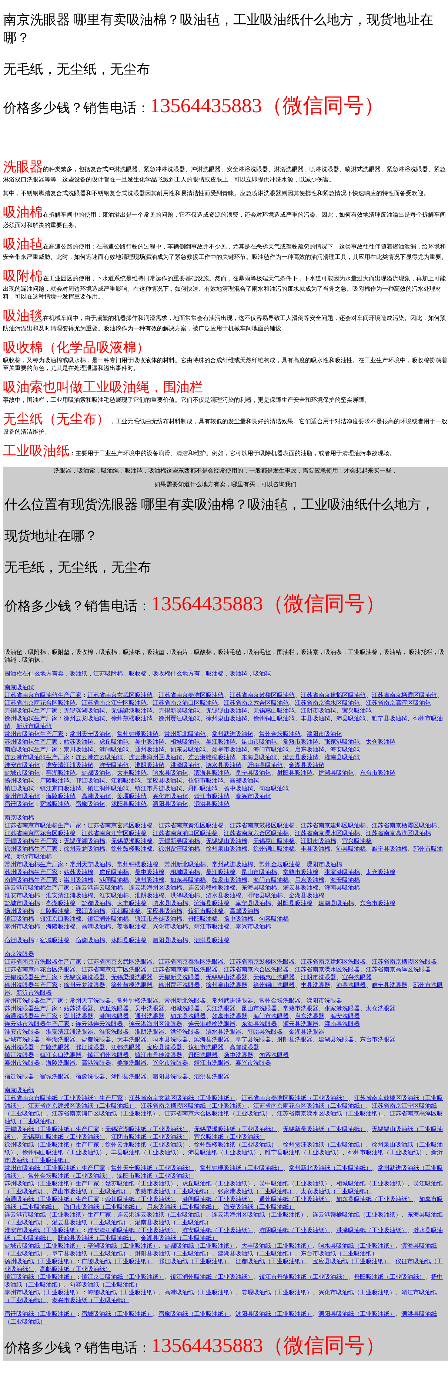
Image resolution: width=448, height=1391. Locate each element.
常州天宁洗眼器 (90, 1000)
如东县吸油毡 (188, 749)
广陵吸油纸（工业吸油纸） (117, 1261)
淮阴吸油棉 (149, 895)
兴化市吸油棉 (170, 926)
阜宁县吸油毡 (253, 773)
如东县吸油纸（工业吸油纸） (374, 1199)
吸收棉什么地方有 (176, 673)
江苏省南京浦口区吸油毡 (185, 703)
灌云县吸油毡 (300, 757)
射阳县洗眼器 (294, 1039)
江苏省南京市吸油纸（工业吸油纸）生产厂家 (63, 1098)
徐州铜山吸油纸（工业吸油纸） (63, 1152)
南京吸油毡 (19, 687)
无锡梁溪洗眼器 (132, 977)
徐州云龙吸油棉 (84, 848)
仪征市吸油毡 (206, 780)
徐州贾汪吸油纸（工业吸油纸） (324, 1144)
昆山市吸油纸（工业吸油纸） (90, 1191)
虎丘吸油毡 (114, 741)
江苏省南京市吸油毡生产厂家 (42, 695)
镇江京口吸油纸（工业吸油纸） (122, 1277)
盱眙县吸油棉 (265, 895)
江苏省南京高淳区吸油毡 (398, 703)
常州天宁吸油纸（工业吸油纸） (152, 1168)
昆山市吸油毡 (259, 741)
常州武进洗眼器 (232, 1000)
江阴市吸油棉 (318, 841)
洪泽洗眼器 (185, 1031)
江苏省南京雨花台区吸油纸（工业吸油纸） (309, 1106)
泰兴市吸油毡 (253, 796)
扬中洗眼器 (238, 1055)
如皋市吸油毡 (229, 749)
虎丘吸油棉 (114, 872)
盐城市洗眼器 (22, 1039)
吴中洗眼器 (149, 1008)
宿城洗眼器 (55, 1076)
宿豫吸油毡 (90, 804)
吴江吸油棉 (220, 872)
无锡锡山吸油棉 (226, 841)
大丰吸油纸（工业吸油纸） (276, 1245)
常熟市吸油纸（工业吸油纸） (173, 1191)
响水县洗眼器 (170, 1039)
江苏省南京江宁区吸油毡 (114, 703)
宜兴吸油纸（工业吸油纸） (229, 1137)
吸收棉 (138, 673)
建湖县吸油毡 (336, 773)
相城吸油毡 (185, 741)
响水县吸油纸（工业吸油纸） (356, 1245)
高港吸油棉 (96, 926)
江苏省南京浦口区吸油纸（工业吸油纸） (105, 1113)
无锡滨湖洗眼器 (84, 977)
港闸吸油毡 (114, 749)
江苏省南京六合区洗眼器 (256, 969)
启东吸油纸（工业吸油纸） (182, 1207)
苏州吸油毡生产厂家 (31, 741)
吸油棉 (215, 673)
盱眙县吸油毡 (265, 765)
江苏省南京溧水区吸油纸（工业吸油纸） (330, 1113)
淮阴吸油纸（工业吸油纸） (294, 1230)
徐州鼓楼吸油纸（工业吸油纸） (235, 1144)
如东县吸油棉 (188, 880)
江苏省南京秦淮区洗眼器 (191, 961)
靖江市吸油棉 (212, 926)
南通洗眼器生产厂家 (31, 1016)
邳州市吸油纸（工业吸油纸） (386, 1152)
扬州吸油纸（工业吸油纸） (40, 1261)
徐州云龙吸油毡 (84, 718)
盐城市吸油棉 (22, 903)
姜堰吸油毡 (132, 796)
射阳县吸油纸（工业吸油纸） (173, 1253)
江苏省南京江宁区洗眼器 (114, 969)
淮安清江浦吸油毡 (69, 765)
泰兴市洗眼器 (253, 1063)
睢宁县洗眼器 (389, 985)
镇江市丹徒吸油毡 (158, 788)
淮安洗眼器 (114, 1031)
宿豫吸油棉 (90, 940)
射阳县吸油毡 (294, 773)
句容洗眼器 (274, 1055)
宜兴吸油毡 (357, 710)
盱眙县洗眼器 (265, 1031)
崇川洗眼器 (78, 1016)
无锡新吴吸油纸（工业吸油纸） (324, 1129)
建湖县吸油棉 (336, 903)
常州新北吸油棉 (185, 864)
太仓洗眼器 (380, 1008)
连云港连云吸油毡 (99, 757)
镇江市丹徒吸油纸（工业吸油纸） (303, 1277)
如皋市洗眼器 (229, 1016)
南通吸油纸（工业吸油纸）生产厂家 (51, 1199)
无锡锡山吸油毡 (226, 710)
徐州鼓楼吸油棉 (132, 848)
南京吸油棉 (19, 817)
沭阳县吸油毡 (129, 804)
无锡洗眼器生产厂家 (31, 977)
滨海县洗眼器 (212, 1039)
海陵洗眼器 (61, 1063)
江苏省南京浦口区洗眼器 (185, 969)
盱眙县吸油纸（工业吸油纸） (96, 1238)
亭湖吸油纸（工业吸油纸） (122, 1245)
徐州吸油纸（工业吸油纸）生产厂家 (51, 1144)
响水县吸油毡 (170, 773)
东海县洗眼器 (259, 1024)
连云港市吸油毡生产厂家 (37, 757)
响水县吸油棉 (170, 903)
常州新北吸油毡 (185, 734)
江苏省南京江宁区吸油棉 (114, 833)
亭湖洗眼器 (61, 1039)
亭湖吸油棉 (61, 903)
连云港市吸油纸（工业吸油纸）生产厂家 (57, 1214)
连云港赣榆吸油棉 (211, 887)
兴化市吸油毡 (170, 796)
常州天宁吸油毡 (90, 734)
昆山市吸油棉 (259, 872)
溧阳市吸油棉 (324, 864)
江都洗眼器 (126, 1047)
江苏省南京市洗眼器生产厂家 (42, 961)
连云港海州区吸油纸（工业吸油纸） (259, 1214)
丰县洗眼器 (315, 985)
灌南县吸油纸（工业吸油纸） (173, 1222)
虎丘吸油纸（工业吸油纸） (217, 1183)
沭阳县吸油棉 (129, 940)
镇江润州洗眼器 (108, 1055)
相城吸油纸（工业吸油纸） (371, 1183)
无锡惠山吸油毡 (274, 710)
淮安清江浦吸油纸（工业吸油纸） (131, 1230)
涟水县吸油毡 (223, 765)
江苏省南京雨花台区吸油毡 (40, 703)
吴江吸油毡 (220, 741)
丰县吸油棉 (315, 848)
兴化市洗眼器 (170, 1063)
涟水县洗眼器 (223, 1031)
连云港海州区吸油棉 (155, 887)
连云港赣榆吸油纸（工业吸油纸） (356, 1214)
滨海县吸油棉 (212, 903)
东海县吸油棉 (259, 887)
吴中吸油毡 (149, 741)
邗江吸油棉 (90, 911)
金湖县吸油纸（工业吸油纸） (179, 1238)
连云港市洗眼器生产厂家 (37, 1024)
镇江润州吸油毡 (108, 788)
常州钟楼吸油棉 (137, 864)
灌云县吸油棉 (300, 887)
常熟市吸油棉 (300, 872)
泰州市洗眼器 (22, 1063)
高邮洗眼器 (244, 1047)
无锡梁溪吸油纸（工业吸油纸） (235, 1129)
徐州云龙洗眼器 (84, 985)
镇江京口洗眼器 (60, 1055)
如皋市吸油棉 (229, 880)
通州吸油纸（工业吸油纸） (294, 1199)
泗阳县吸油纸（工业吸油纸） (356, 1314)
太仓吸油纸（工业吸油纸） (336, 1191)
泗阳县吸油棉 (170, 940)
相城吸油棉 (185, 872)
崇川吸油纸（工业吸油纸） (140, 1199)
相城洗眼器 (185, 1008)
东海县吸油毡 (259, 757)
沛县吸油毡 (351, 718)
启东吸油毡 (309, 749)
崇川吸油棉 (78, 880)
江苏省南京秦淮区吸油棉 (191, 825)
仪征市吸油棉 (206, 911)
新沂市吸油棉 (34, 856)
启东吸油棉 (309, 880)
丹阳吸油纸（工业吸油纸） (389, 1277)
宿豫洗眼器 (90, 1076)
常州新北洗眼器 (185, 1000)
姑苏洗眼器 (78, 1008)
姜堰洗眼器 (132, 1063)
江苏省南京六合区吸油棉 (256, 833)
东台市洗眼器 (377, 1039)
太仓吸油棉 (380, 872)
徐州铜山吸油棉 (274, 848)
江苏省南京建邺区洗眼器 (333, 961)
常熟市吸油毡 (300, 741)
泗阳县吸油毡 (170, 804)
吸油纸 (78, 673)
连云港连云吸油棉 (99, 887)
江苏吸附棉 (108, 673)
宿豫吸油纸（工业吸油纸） (194, 1314)
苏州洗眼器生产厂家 (31, 1008)
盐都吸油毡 (96, 773)
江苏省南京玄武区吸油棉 (120, 825)
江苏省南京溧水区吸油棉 (327, 833)
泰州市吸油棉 (22, 926)
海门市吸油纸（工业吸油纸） (102, 1207)
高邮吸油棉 (244, 911)
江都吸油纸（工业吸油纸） (271, 1261)
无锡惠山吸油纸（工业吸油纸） (63, 1137)
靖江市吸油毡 (212, 796)
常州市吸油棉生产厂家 (34, 864)
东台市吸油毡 (377, 773)
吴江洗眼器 (220, 1008)
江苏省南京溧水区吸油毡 (327, 703)
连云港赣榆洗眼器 (211, 1024)
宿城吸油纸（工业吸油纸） (117, 1314)
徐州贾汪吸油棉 (179, 848)
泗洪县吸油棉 (212, 940)
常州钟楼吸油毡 (137, 734)
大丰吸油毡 (132, 773)
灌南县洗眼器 (342, 1024)
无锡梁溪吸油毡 (132, 710)
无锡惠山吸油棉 (274, 841)
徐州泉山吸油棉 (226, 848)
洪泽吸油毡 (185, 765)
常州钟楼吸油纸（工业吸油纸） (241, 1168)
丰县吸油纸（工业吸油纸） (146, 1152)
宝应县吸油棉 (164, 911)
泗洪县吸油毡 (212, 804)
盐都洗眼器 (96, 1039)
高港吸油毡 (96, 796)
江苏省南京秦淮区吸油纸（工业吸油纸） (294, 1098)
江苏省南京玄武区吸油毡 (120, 695)
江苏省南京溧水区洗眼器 (327, 969)
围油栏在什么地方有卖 (34, 673)
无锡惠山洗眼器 (274, 977)
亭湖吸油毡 (61, 773)
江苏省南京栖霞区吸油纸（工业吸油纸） (194, 1106)
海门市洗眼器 (271, 1016)
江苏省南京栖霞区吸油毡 (404, 695)
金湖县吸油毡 (306, 765)
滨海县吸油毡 (212, 773)
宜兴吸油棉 (357, 841)
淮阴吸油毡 (149, 765)
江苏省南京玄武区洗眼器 (120, 961)
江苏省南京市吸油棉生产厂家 (42, 825)
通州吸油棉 (149, 880)
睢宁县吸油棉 (389, 848)
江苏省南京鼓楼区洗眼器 (262, 961)
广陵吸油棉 (55, 911)
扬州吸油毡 (19, 780)
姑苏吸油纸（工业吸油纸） (140, 1183)
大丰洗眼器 (132, 1039)
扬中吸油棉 (238, 918)
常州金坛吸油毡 (280, 734)
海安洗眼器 (345, 1016)
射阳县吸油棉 (294, 903)
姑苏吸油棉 (78, 872)
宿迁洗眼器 (19, 1076)
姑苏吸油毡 (78, 741)
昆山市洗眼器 (259, 1008)
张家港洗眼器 (342, 1008)
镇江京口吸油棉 (60, 918)
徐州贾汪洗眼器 (179, 985)
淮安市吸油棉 (22, 895)
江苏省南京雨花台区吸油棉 (40, 833)
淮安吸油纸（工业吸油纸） (217, 1230)
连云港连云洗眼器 (99, 1024)
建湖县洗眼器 (336, 1039)
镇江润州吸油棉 (108, 918)
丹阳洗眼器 (203, 1055)
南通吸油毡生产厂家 (31, 749)
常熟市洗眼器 (300, 1008)
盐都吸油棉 (96, 903)
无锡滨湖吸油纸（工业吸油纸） (146, 1129)
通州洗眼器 (149, 1016)
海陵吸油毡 (61, 796)
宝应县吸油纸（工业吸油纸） (351, 1261)
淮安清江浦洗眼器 (69, 1031)
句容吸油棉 (274, 918)
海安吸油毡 (345, 749)
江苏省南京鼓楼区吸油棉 (262, 825)
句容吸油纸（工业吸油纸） (105, 1284)
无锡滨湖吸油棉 (84, 841)
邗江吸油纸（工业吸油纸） (194, 1261)
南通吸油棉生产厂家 (31, 880)
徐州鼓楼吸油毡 (132, 718)
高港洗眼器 (96, 1063)
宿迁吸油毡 (19, 804)
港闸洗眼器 (114, 1016)
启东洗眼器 (309, 1016)
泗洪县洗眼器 (212, 1076)
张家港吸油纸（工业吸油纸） (256, 1191)
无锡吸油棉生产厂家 (31, 841)
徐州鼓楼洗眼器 (132, 985)
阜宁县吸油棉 (253, 903)
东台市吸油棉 (377, 903)
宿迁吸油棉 (19, 940)
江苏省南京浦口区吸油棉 (185, 833)
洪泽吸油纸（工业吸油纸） (371, 1230)
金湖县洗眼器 (306, 1031)
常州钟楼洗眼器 (137, 1000)
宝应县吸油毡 (164, 780)
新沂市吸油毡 (34, 726)
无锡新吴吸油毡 (179, 710)
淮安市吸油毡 (22, 765)
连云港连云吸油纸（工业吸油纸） (161, 1214)
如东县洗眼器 (188, 1016)
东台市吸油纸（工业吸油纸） (339, 1253)
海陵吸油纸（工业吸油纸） (122, 1292)
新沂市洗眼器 (34, 993)
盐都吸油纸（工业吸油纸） (199, 1245)
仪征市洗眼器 (206, 1047)
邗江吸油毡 (90, 780)
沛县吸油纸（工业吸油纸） (223, 1152)
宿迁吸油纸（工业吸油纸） (40, 1314)
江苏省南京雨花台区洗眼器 (40, 969)
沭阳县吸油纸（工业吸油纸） (273, 1314)
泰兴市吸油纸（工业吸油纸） (90, 1300)
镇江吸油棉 (19, 918)
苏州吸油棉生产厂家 (31, 872)
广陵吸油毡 (55, 780)
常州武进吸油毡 (232, 734)
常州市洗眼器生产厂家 (34, 1000)
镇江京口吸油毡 (60, 788)
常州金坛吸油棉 (280, 864)
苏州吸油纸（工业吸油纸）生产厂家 (51, 1183)
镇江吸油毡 (19, 788)
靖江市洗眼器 (212, 1063)
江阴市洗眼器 (318, 977)
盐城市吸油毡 (22, 773)
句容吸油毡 (274, 788)
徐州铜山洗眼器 (274, 985)
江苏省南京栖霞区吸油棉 (404, 825)
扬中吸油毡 (238, 788)
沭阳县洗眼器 (129, 1076)
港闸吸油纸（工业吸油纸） (217, 1199)
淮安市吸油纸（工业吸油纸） (42, 1230)
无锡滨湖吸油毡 (84, 710)
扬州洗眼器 (19, 1047)
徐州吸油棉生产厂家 (31, 848)
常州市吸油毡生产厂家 (34, 734)
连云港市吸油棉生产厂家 (37, 887)
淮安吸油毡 (114, 765)
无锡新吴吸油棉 (179, 841)
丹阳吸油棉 (203, 918)
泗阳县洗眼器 (170, 1076)
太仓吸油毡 (380, 741)
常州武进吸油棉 (232, 864)
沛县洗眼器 (351, 985)
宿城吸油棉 (55, 940)
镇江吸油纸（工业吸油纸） (40, 1277)
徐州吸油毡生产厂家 (31, 718)
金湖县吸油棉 (306, 895)
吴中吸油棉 (149, 872)
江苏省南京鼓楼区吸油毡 (262, 695)
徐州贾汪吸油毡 (179, 718)
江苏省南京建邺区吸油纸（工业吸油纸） (81, 1106)
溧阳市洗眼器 (324, 1000)
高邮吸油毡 (244, 780)
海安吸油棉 (345, 880)
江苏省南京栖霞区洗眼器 (404, 961)
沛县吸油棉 (351, 848)
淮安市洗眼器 (22, 1031)
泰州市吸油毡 (22, 796)
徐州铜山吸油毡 (274, 718)
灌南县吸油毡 (342, 757)
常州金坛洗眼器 (280, 1000)
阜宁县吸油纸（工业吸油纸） (90, 1253)
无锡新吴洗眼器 (179, 977)
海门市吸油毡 (271, 749)
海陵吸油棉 (61, 926)
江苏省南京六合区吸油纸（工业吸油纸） (217, 1113)
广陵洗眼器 (55, 1047)
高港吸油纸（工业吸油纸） (199, 1292)
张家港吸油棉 (342, 872)
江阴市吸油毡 (318, 710)
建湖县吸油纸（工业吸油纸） (256, 1253)
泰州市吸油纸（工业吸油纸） (42, 1292)
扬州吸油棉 (19, 911)
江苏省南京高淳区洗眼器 (398, 969)
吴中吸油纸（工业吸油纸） (294, 1183)
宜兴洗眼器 (357, 977)
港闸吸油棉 (114, 880)
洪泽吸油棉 (185, 895)
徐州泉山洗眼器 (226, 985)
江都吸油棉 (126, 911)
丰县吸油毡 (315, 718)
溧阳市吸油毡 (324, 734)
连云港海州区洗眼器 (155, 1024)
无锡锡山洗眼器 (226, 977)
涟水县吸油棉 (223, 895)
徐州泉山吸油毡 (226, 718)
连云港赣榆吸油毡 (211, 757)
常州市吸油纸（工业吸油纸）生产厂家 (54, 1168)
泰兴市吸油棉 (253, 926)
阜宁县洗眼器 (253, 1039)
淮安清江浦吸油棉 (69, 895)
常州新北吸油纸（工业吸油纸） (330, 1168)
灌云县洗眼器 (300, 1024)
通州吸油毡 (149, 749)
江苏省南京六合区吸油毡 (256, 703)
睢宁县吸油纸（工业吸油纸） (303, 1152)
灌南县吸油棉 (342, 887)
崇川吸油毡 (78, 749)
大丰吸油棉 (132, 903)
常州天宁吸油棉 (90, 864)
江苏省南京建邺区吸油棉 (333, 825)
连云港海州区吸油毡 (155, 757)
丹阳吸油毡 (203, 788)
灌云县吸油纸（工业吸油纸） (90, 1222)
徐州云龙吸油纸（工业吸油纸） (146, 1144)
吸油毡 (238, 673)
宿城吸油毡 (55, 804)
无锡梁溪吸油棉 (132, 841)
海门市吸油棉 (271, 880)
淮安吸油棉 (114, 895)
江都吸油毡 (126, 780)
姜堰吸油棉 (132, 926)
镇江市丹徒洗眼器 (158, 1055)
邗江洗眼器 (90, 1047)
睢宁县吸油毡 (389, 718)
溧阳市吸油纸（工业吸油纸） (155, 1175)
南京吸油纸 (19, 1090)
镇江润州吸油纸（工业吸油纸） (211, 1277)
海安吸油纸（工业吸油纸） (259, 1207)
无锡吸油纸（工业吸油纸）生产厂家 (51, 1129)
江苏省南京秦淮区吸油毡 (191, 695)
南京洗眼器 (19, 954)
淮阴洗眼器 (149, 1031)
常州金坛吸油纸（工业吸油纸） (69, 1175)
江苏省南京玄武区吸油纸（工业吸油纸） (182, 1098)
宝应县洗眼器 (164, 1047)
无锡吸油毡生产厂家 (31, 710)
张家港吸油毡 (342, 741)
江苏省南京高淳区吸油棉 (398, 833)
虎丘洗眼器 (114, 1008)
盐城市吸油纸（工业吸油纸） (42, 1245)
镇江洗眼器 (19, 1055)
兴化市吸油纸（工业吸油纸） (356, 1292)
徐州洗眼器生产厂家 (31, 985)
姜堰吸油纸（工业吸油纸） (276, 1292)
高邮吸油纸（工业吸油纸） (75, 1269)
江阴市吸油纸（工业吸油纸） (149, 1137)
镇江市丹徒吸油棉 (158, 918)
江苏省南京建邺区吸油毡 (333, 695)
